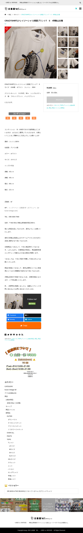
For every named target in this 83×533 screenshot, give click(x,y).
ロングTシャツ (13, 472)
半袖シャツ (12, 476)
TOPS (19, 338)
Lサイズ (12, 446)
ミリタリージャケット (15, 429)
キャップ (9, 406)
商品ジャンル (56, 108)
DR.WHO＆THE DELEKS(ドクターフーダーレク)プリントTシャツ (29, 491)
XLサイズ (12, 456)
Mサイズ (12, 449)
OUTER (9, 416)
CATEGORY (9, 386)
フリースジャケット (15, 426)
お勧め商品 (30, 338)
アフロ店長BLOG (10, 393)
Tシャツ (24, 338)
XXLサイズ (11, 459)
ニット (10, 466)
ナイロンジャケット (15, 423)
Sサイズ (14, 338)
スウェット (12, 462)
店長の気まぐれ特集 (14, 403)
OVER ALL (10, 433)
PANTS (9, 436)
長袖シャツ (12, 479)
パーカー (11, 469)
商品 (36, 338)
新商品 (12, 340)
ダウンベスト (12, 419)
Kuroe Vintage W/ (10, 390)
